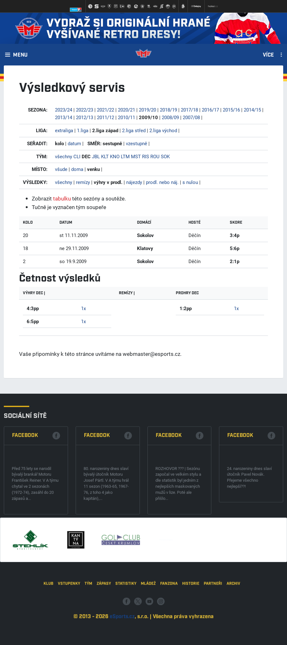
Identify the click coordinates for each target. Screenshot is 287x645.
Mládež (148, 619)
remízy (83, 182)
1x (83, 308)
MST (136, 156)
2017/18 (189, 109)
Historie (190, 619)
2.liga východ (163, 130)
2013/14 (63, 117)
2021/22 (105, 109)
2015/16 (231, 109)
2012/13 (84, 117)
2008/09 (170, 117)
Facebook (25, 492)
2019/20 (147, 109)
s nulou (190, 182)
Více (268, 55)
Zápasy (104, 619)
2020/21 (126, 109)
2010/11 (126, 117)
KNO (115, 156)
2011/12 (105, 117)
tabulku (62, 198)
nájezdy (134, 182)
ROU (155, 156)
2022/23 (84, 109)
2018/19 (168, 109)
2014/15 (252, 109)
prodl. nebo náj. (162, 182)
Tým (88, 619)
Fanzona (169, 619)
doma (77, 169)
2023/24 (63, 109)
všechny (63, 156)
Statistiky (125, 619)
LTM (125, 156)
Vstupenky (69, 619)
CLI (76, 156)
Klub (48, 619)
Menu (20, 55)
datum (74, 143)
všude (61, 169)
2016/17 (210, 109)
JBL (96, 156)
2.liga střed (134, 130)
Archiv (233, 619)
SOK (165, 156)
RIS (145, 156)
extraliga (64, 130)
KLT (105, 156)
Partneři (213, 619)
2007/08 (191, 117)
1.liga (82, 130)
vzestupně (136, 143)
